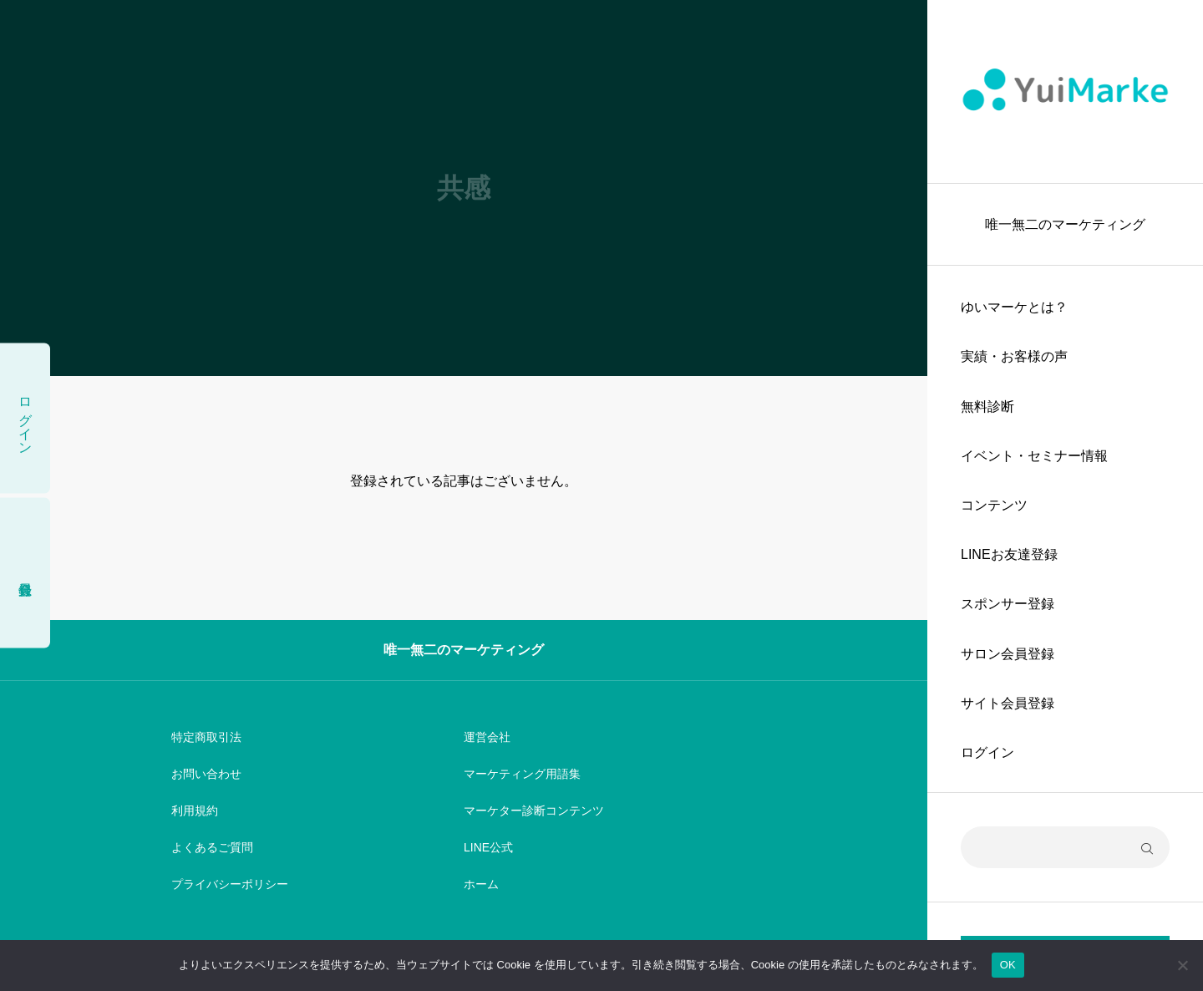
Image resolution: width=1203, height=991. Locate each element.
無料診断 (987, 406)
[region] (1065, 495)
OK (1008, 964)
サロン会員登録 (1007, 654)
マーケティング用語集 (522, 774)
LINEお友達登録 (1009, 554)
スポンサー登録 (1007, 604)
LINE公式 (488, 847)
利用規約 (194, 810)
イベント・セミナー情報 (1034, 456)
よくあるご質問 (212, 847)
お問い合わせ (206, 774)
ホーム (481, 884)
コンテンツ (994, 505)
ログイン (987, 752)
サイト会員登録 (1007, 703)
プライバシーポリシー (229, 884)
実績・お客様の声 (1014, 356)
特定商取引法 (206, 737)
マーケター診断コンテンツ (534, 810)
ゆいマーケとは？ (1014, 307)
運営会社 (487, 737)
